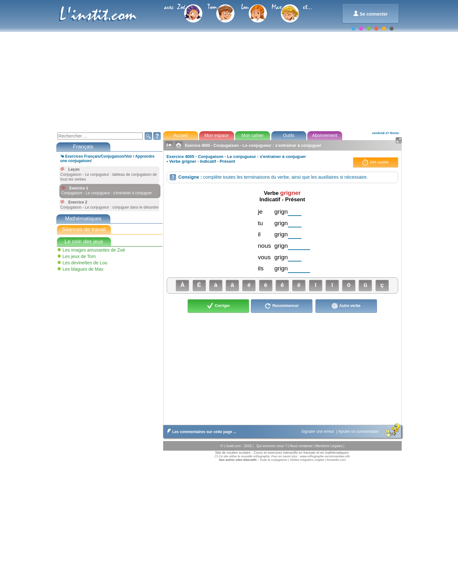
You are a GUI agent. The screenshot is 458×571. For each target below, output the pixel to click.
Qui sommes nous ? (272, 446)
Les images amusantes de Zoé (94, 250)
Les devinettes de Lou (85, 262)
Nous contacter (301, 446)
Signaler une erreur (318, 431)
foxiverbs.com (336, 459)
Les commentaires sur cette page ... (200, 432)
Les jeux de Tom (79, 256)
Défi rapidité (375, 162)
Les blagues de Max (83, 269)
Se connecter (370, 14)
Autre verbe (346, 306)
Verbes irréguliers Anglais (307, 459)
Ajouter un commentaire (359, 431)
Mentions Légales (330, 446)
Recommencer (282, 306)
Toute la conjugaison (274, 459)
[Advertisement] (228, 80)
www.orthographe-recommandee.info (325, 456)
